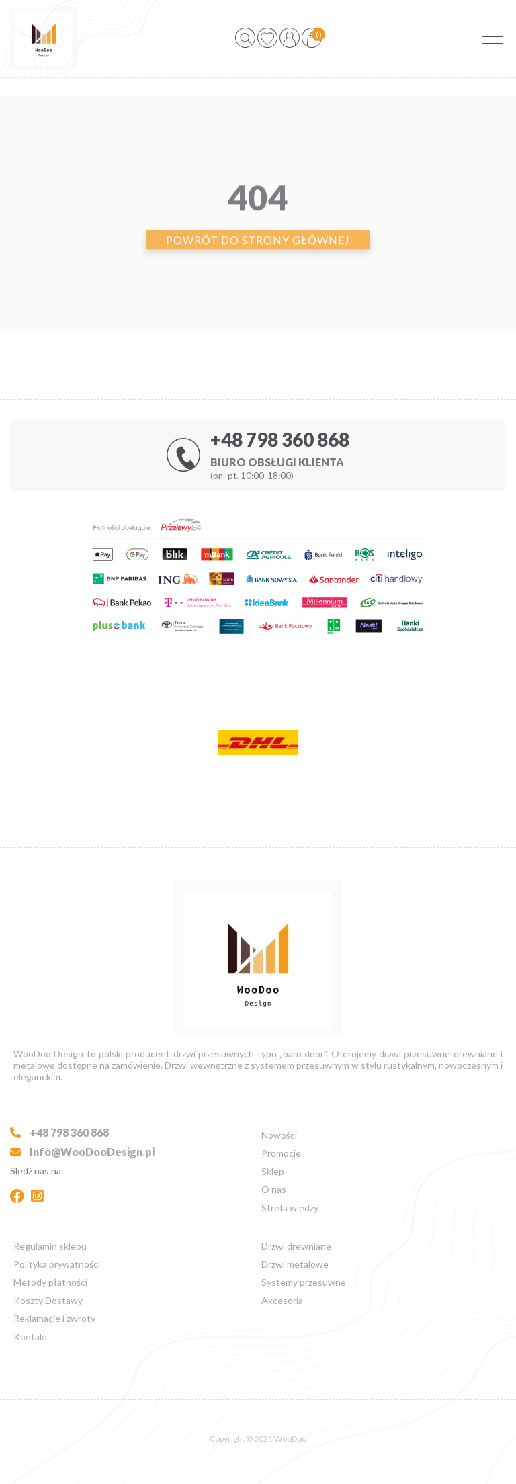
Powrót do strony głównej (258, 261)
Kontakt (30, 1336)
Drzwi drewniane (296, 1246)
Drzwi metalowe (295, 1264)
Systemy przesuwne (303, 1282)
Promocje (281, 1153)
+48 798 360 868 (279, 439)
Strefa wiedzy (289, 1207)
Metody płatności (50, 1282)
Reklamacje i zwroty (54, 1318)
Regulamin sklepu (50, 1246)
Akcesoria (282, 1300)
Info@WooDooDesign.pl (82, 1151)
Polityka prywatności (56, 1264)
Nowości (279, 1135)
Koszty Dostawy (48, 1300)
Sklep (272, 1171)
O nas (273, 1189)
